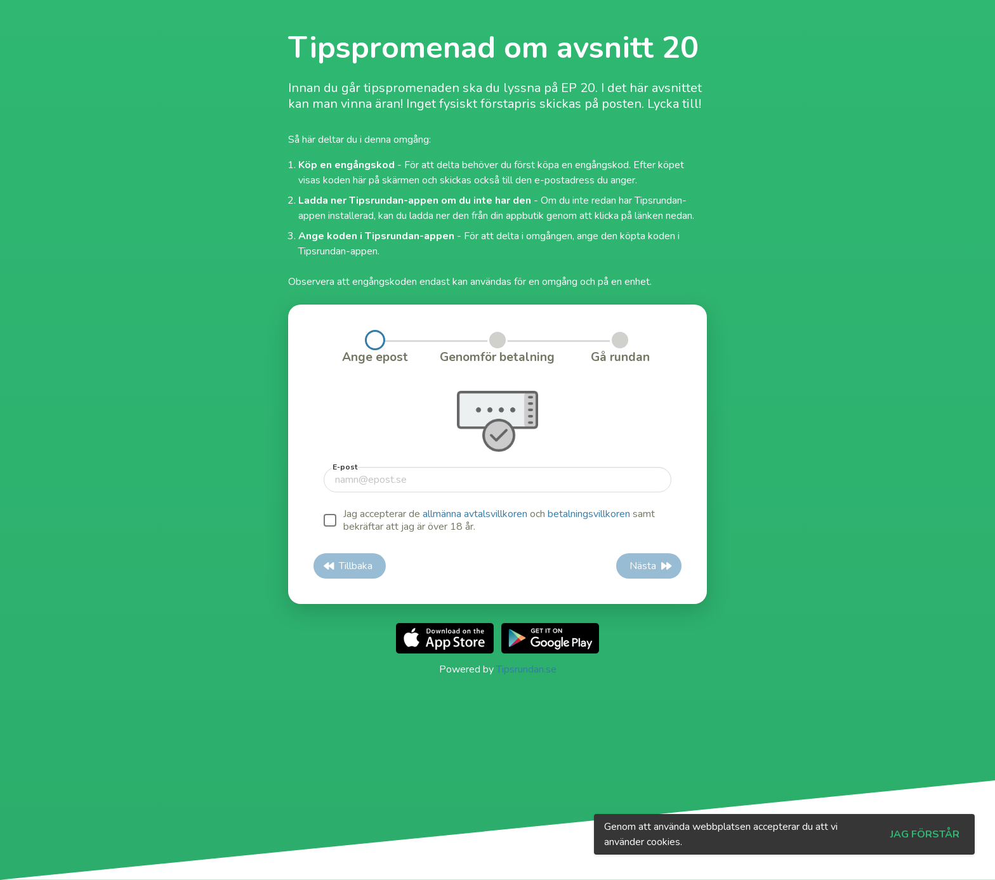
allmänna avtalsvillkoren (475, 514)
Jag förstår (924, 834)
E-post (345, 467)
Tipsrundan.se (526, 669)
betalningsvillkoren (589, 514)
